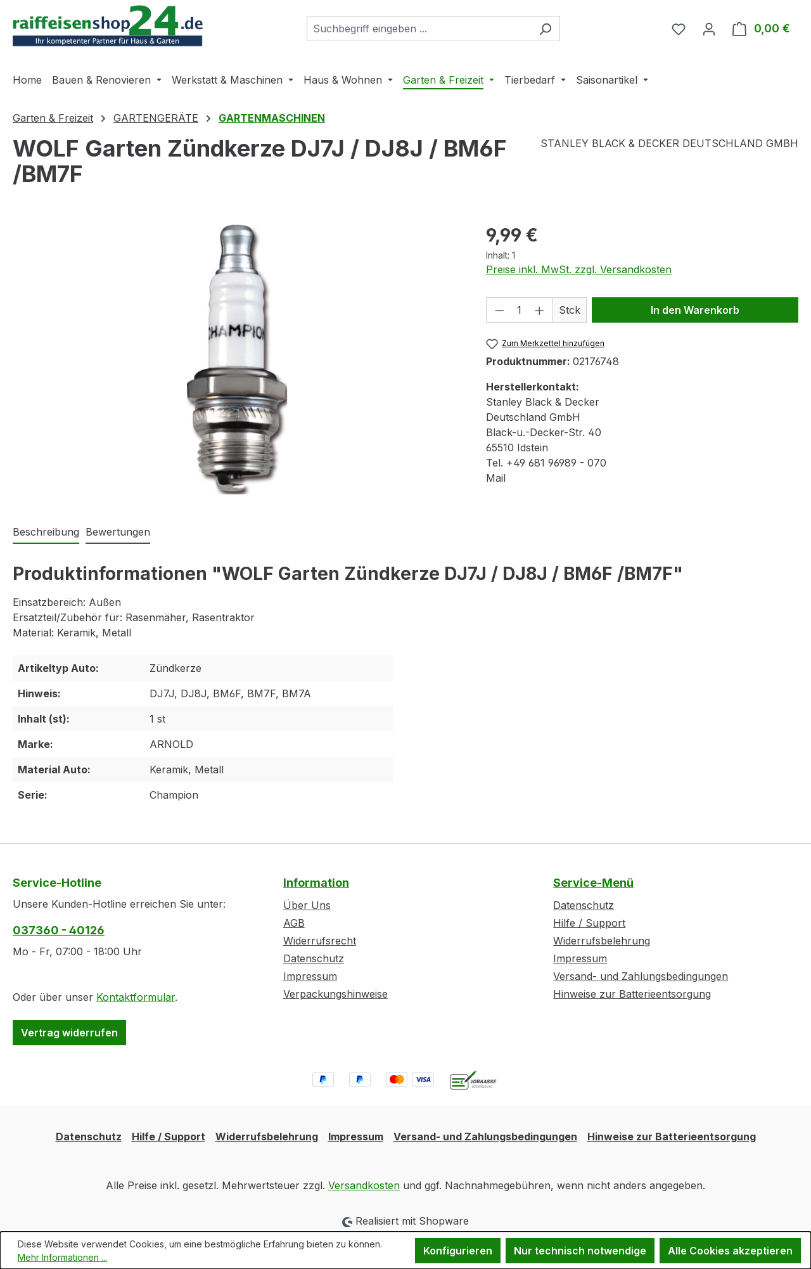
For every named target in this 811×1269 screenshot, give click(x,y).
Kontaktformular (135, 997)
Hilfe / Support (589, 923)
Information (316, 882)
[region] (236, 358)
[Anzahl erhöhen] (540, 310)
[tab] (46, 532)
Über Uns (307, 905)
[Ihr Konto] (709, 28)
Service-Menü (593, 882)
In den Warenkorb (695, 310)
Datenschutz (313, 958)
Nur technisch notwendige (580, 1250)
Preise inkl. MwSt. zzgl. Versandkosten (579, 269)
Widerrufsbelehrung (601, 940)
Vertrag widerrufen (69, 1032)
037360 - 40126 (59, 930)
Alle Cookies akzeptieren (730, 1250)
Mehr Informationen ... (62, 1257)
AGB (294, 923)
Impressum (310, 976)
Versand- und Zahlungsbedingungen (640, 976)
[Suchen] (545, 28)
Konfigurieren (457, 1250)
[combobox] (419, 28)
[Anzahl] (519, 310)
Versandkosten (364, 1185)
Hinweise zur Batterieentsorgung (632, 994)
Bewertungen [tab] (118, 531)
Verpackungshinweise (335, 994)
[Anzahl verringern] (499, 310)
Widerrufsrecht (319, 940)
